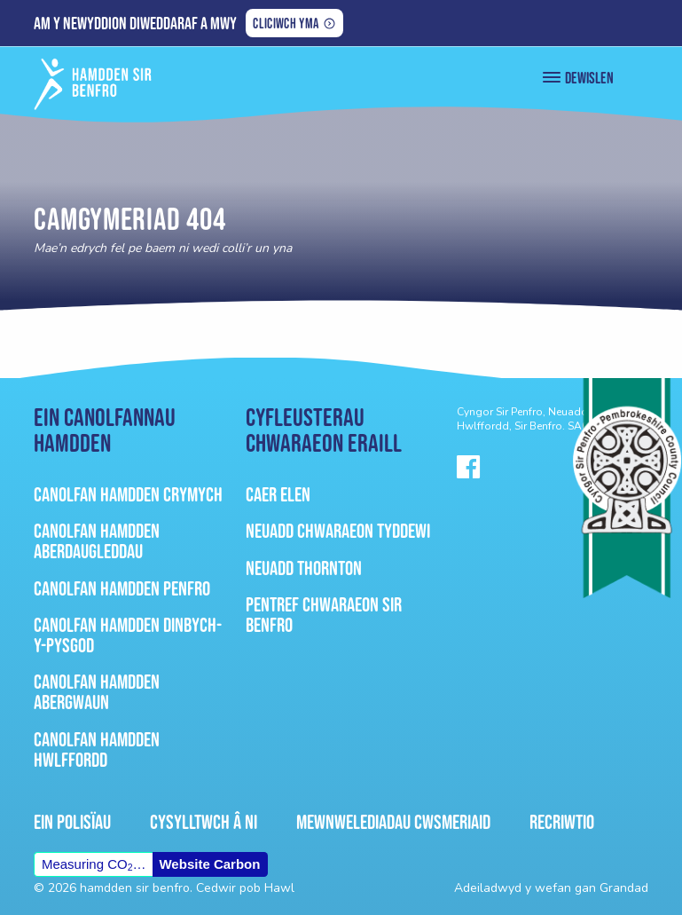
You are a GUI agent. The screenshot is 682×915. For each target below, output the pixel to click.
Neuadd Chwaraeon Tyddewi (338, 530)
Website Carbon (209, 864)
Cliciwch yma (285, 24)
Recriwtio (561, 821)
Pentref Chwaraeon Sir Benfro (324, 614)
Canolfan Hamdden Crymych (128, 494)
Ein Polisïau (72, 821)
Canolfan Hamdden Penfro (122, 588)
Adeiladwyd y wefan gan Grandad (551, 888)
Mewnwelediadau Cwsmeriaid (393, 821)
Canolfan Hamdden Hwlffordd (97, 749)
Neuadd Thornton (304, 568)
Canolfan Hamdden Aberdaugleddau (97, 541)
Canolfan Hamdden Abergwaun (97, 692)
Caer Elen (278, 494)
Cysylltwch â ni (203, 821)
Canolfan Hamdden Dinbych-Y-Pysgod (128, 635)
